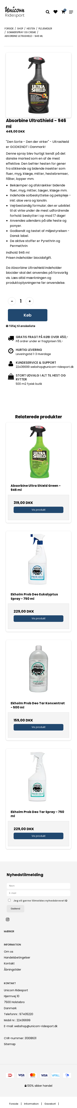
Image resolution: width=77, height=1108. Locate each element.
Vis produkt (38, 509)
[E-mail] (38, 893)
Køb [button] (28, 315)
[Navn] (38, 886)
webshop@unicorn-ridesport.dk (35, 1026)
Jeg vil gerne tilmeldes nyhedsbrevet (40, 900)
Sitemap (10, 1044)
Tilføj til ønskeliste (20, 326)
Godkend (15, 908)
